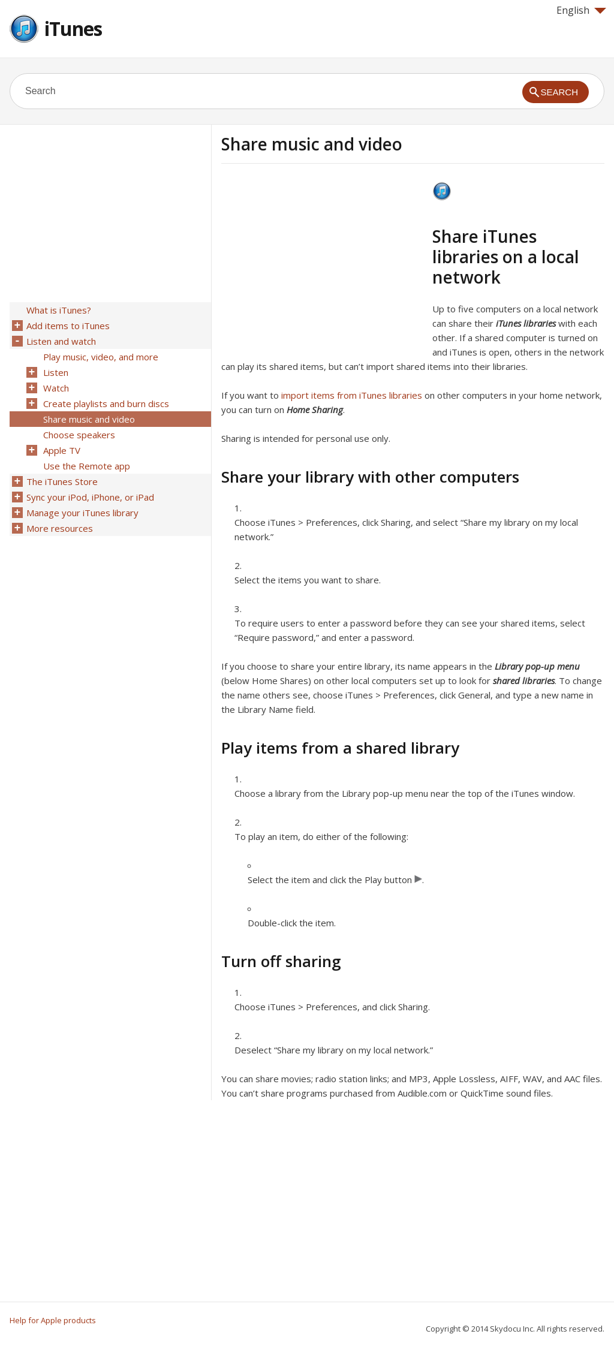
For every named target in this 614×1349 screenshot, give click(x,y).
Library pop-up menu (537, 666)
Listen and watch (61, 341)
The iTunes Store (62, 481)
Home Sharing (315, 409)
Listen (55, 372)
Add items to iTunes (68, 326)
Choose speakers (79, 435)
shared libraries (524, 680)
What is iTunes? (58, 310)
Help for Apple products (53, 1320)
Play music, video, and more (100, 357)
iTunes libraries (526, 323)
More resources (59, 528)
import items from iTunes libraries (351, 395)
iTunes (73, 28)
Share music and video (89, 419)
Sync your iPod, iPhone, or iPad (90, 497)
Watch (56, 388)
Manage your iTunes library (82, 513)
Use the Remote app (86, 466)
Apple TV (61, 450)
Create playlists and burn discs (106, 403)
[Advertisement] (322, 266)
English (581, 10)
